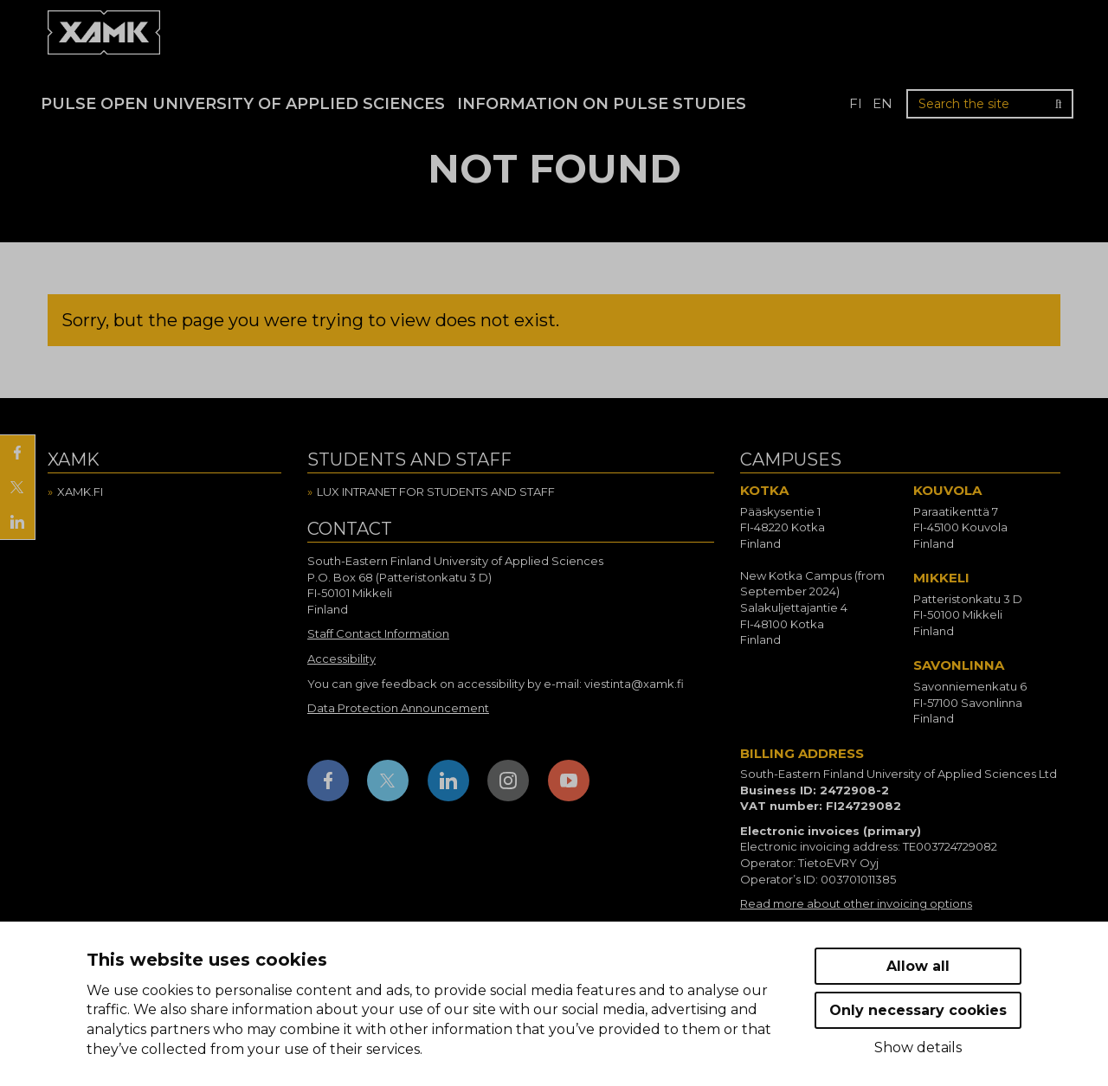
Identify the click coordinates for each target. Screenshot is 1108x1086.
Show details (918, 1047)
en (882, 103)
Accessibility (341, 658)
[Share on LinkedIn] (17, 521)
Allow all (918, 966)
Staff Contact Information (378, 633)
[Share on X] (17, 487)
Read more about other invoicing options (856, 903)
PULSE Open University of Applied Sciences (243, 103)
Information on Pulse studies (601, 103)
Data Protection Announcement (398, 708)
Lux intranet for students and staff (436, 491)
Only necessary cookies (918, 1010)
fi (855, 103)
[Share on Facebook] (17, 452)
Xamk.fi (80, 491)
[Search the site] (989, 104)
